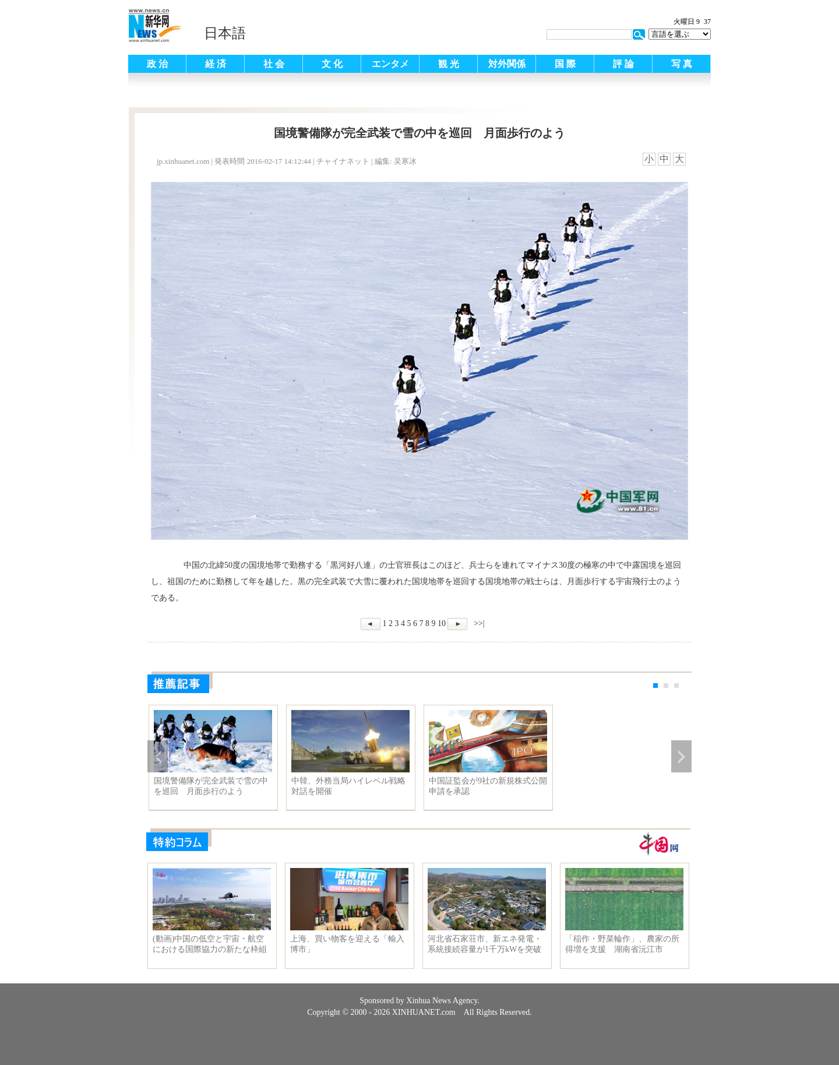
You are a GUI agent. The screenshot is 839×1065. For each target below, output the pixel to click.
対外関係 (507, 64)
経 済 (215, 64)
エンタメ (390, 64)
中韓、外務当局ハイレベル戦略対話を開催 (348, 786)
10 (442, 623)
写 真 (681, 64)
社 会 (273, 64)
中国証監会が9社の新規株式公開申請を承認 (488, 786)
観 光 (448, 64)
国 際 (565, 64)
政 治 (157, 64)
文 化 (332, 64)
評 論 (623, 64)
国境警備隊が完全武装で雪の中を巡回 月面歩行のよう (211, 786)
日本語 (225, 33)
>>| (477, 623)
